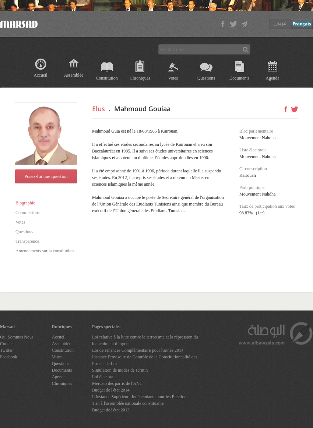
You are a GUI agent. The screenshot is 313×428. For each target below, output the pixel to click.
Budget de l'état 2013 (111, 410)
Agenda (272, 78)
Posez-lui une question (46, 176)
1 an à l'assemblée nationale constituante (127, 403)
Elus (98, 108)
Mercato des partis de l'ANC (117, 383)
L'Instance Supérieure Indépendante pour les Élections (140, 396)
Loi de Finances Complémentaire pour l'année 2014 (137, 350)
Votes (173, 78)
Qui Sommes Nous (17, 337)
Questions (206, 78)
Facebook (8, 356)
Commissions (27, 212)
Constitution (106, 78)
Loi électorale (104, 376)
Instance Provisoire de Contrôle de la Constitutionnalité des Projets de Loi (144, 360)
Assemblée (74, 75)
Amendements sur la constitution (44, 250)
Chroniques (140, 78)
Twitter (6, 350)
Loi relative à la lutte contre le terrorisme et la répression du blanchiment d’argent (145, 340)
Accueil (40, 75)
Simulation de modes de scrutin (120, 370)
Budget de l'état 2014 (111, 390)
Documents (239, 78)
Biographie (25, 203)
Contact (7, 343)
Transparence (27, 241)
